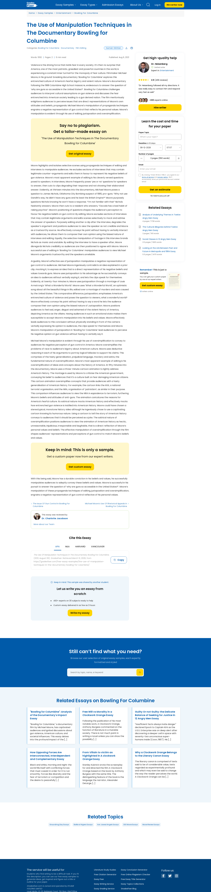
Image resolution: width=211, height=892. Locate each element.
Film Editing (81, 48)
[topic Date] (151, 148)
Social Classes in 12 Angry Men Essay (159, 239)
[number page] (160, 158)
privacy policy (163, 177)
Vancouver (97, 546)
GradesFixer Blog (128, 888)
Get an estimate (160, 189)
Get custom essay (80, 466)
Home (32, 13)
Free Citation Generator (105, 874)
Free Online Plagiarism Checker (135, 874)
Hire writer (160, 107)
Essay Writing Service (104, 884)
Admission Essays (112, 4)
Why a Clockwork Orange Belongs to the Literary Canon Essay (156, 754)
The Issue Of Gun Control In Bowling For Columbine (51, 505)
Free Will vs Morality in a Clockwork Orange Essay (97, 713)
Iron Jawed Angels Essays (108, 824)
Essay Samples (45, 13)
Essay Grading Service (104, 888)
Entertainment (63, 13)
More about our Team (44, 524)
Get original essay (80, 153)
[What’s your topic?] (160, 137)
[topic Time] (173, 148)
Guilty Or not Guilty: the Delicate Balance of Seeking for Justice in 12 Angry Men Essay (155, 715)
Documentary (67, 48)
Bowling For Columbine (86, 13)
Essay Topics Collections (132, 884)
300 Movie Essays (130, 824)
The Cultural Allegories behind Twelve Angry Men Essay (160, 229)
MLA (67, 546)
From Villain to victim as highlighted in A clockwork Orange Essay (98, 756)
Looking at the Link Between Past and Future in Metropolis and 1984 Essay (160, 250)
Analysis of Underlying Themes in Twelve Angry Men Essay (161, 216)
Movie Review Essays (151, 824)
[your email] (160, 169)
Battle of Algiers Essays (83, 824)
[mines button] (141, 158)
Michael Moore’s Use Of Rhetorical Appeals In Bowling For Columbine (106, 505)
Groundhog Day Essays (59, 824)
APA (57, 546)
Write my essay (79, 613)
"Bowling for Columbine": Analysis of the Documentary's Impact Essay (51, 715)
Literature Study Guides (105, 869)
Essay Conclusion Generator (134, 869)
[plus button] (178, 158)
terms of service (148, 177)
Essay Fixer (99, 879)
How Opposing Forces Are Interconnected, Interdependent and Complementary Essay (50, 756)
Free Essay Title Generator (133, 879)
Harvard (80, 546)
